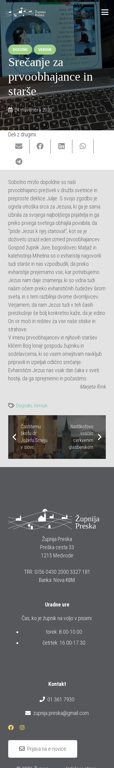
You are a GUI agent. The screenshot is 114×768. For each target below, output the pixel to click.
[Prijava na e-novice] (42, 749)
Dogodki (24, 406)
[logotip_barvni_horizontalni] (25, 12)
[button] (105, 12)
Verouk (40, 406)
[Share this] (40, 146)
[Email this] (18, 146)
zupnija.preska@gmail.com (56, 713)
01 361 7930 (57, 699)
